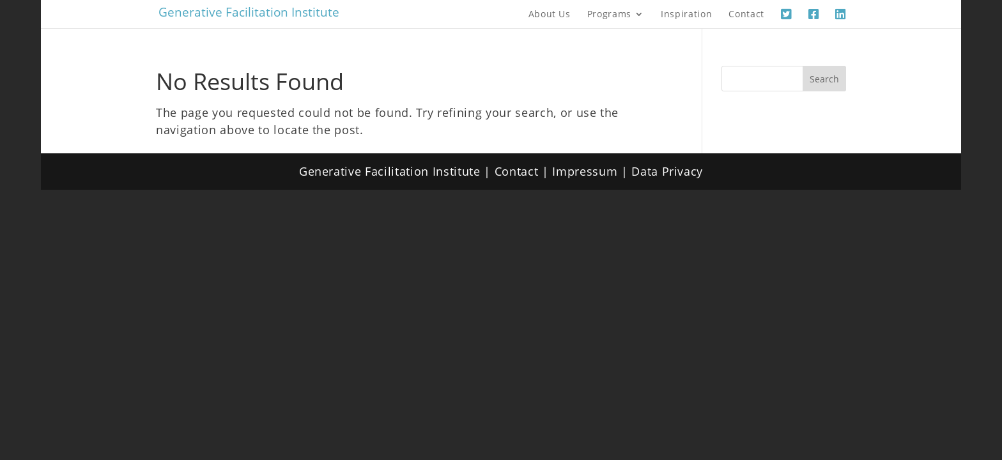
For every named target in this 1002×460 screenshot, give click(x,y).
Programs (609, 15)
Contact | (524, 171)
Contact (746, 15)
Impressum (584, 171)
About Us (549, 15)
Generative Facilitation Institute (248, 12)
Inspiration (686, 15)
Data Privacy (667, 171)
